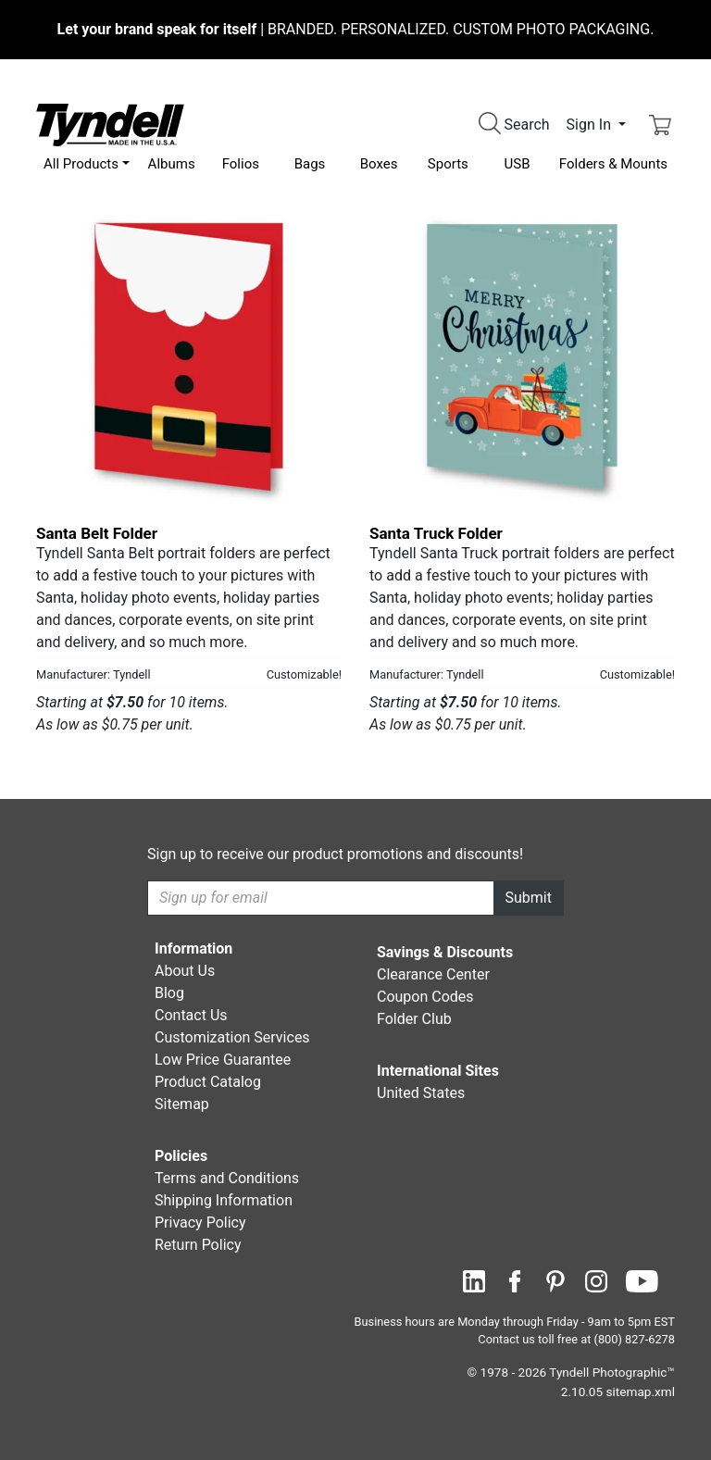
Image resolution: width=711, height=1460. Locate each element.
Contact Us (191, 1015)
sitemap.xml (640, 1391)
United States (421, 1093)
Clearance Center (433, 974)
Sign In (591, 124)
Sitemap (182, 1104)
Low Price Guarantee (223, 1059)
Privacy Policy (200, 1222)
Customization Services (232, 1037)
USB (517, 164)
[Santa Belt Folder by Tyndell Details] (189, 357)
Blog (169, 993)
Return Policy (198, 1245)
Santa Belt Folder (96, 533)
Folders (613, 164)
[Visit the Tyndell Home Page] (110, 123)
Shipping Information (224, 1200)
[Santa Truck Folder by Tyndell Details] (522, 357)
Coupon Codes (425, 996)
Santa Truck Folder (436, 533)
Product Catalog (208, 1082)
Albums (171, 164)
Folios (240, 164)
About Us (185, 971)
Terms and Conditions (227, 1178)
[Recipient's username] (320, 898)
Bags (310, 164)
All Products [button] (81, 164)
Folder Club (414, 1019)
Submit (528, 897)
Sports (448, 164)
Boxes (379, 164)
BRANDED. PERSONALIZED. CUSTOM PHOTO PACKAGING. (356, 29)
